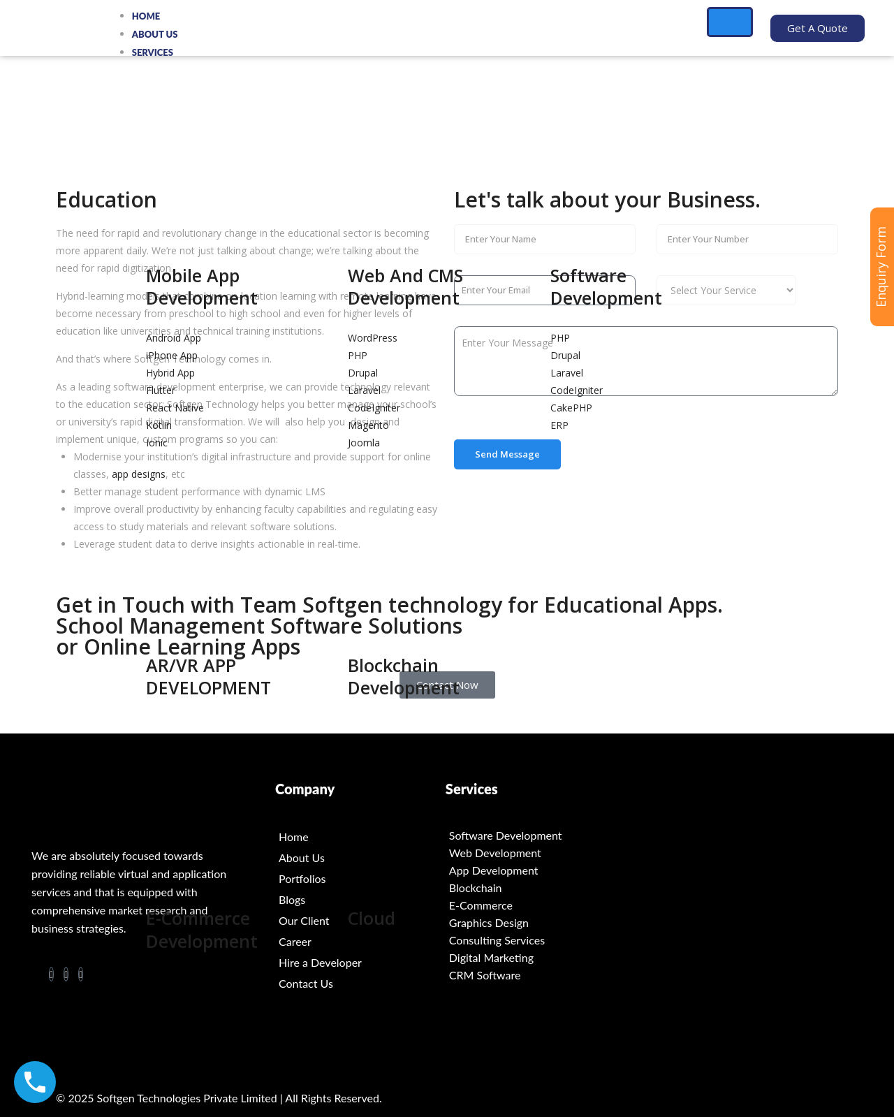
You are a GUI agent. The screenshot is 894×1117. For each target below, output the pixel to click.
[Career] (360, 941)
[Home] (360, 836)
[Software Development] (531, 835)
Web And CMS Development (405, 286)
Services (152, 52)
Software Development (606, 286)
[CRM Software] (531, 975)
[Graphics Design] (531, 922)
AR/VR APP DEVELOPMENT (208, 676)
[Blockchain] (531, 887)
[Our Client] (360, 920)
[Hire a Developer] (360, 962)
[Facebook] (51, 974)
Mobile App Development (202, 286)
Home (146, 16)
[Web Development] (531, 852)
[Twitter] (80, 974)
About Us (155, 34)
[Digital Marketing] (531, 957)
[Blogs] (360, 899)
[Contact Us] (360, 983)
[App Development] (531, 870)
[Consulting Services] (531, 940)
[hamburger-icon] (730, 22)
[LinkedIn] (66, 974)
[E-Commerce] (531, 905)
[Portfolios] (360, 878)
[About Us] (360, 857)
